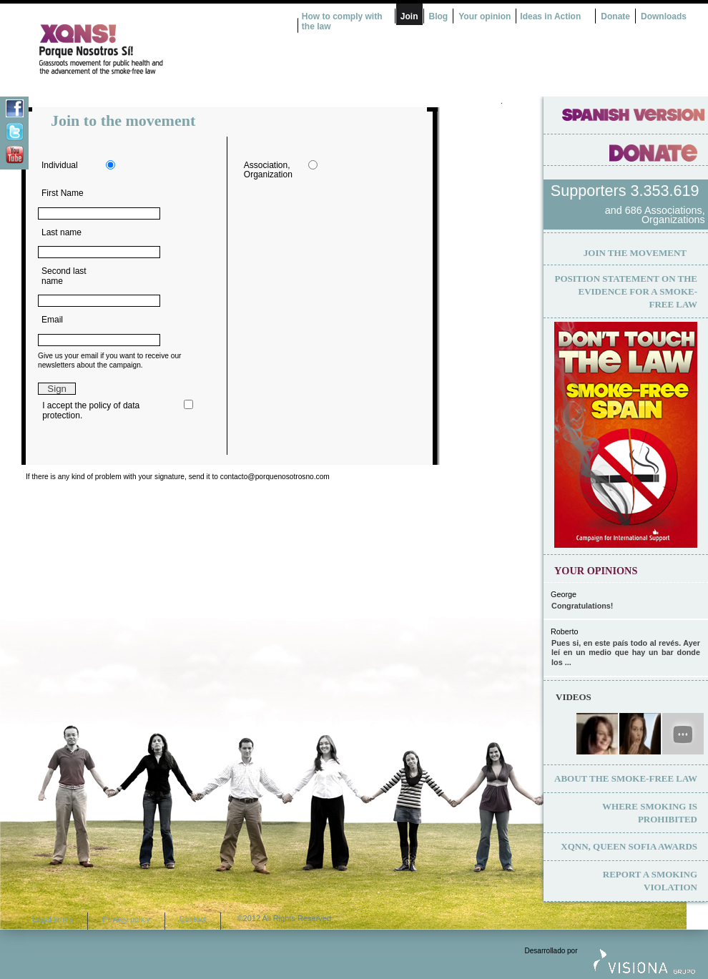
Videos (573, 697)
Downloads (664, 16)
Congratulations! (582, 605)
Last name (61, 232)
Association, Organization (268, 170)
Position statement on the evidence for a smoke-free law (625, 291)
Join (409, 16)
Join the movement (635, 252)
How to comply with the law (342, 21)
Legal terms (52, 919)
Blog (438, 16)
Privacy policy (126, 919)
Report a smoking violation (650, 880)
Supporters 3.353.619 (627, 191)
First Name (62, 193)
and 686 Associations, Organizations (655, 215)
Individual (59, 165)
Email (52, 320)
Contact (193, 919)
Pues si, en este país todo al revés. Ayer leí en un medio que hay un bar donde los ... (625, 652)
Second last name (64, 276)
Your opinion (484, 16)
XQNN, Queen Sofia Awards (629, 846)
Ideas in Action (550, 16)
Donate (615, 16)
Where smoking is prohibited (649, 813)
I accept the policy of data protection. (90, 410)
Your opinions (595, 570)
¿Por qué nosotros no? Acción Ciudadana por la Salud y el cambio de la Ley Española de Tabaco (153, 49)
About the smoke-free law (625, 778)
